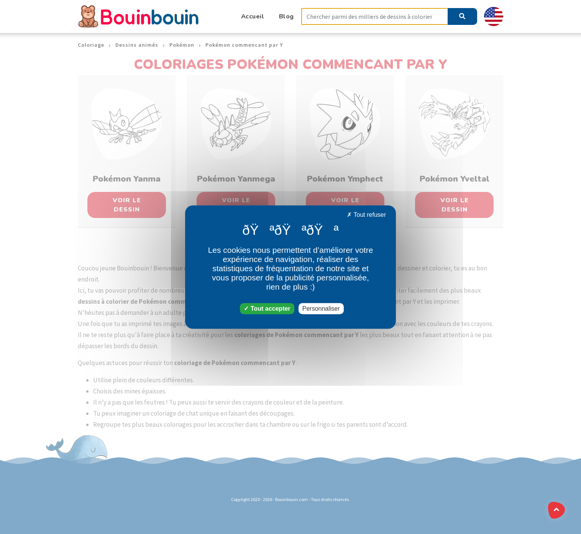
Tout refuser (366, 214)
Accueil (252, 16)
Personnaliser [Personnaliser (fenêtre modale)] (321, 308)
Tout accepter (267, 308)
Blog (286, 16)
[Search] (374, 16)
